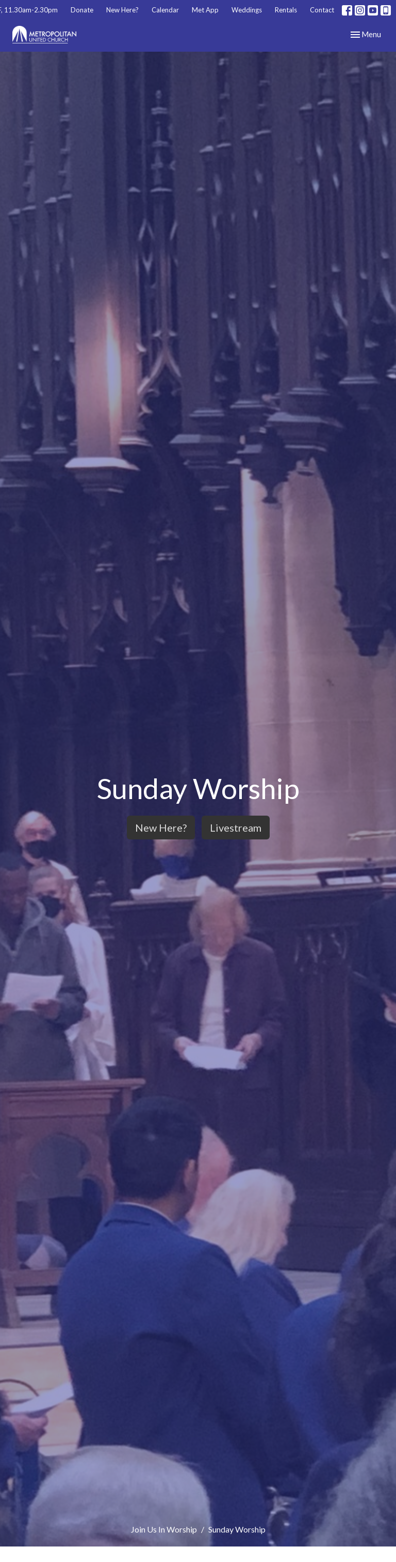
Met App (205, 10)
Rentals (286, 10)
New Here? (122, 10)
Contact (322, 10)
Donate (82, 10)
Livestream (235, 827)
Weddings (247, 10)
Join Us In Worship (164, 1529)
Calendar (165, 10)
